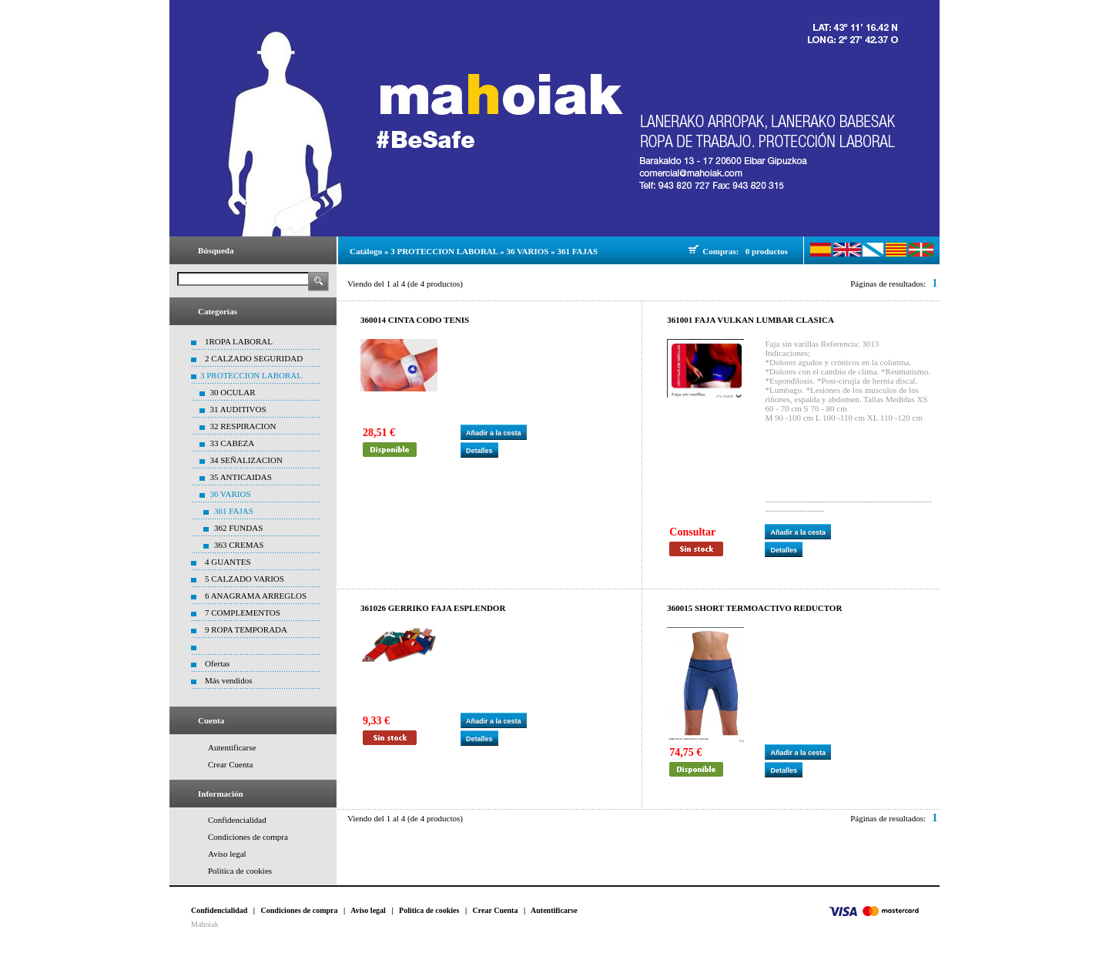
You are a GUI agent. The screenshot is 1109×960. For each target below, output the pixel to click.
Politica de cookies (240, 870)
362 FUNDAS (238, 527)
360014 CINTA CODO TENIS (414, 319)
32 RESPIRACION (243, 426)
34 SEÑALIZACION (246, 460)
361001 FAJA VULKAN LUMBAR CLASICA (750, 319)
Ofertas (217, 663)
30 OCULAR (233, 392)
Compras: (722, 251)
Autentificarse (232, 747)
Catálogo (366, 251)
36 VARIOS (230, 493)
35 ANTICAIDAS (241, 477)
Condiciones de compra (248, 836)
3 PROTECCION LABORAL (251, 375)
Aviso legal (227, 853)
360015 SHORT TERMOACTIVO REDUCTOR (754, 608)
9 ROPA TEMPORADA (246, 629)
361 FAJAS (233, 510)
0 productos (766, 251)
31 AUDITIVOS (238, 409)
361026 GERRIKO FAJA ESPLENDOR (432, 608)
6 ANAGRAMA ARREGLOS (256, 595)
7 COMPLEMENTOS (242, 612)
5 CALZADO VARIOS (244, 578)
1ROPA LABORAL (239, 341)
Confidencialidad (237, 819)
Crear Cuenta (230, 764)
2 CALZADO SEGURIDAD (254, 358)
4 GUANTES (228, 561)
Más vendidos (228, 680)
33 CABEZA (232, 443)
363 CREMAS (239, 544)
